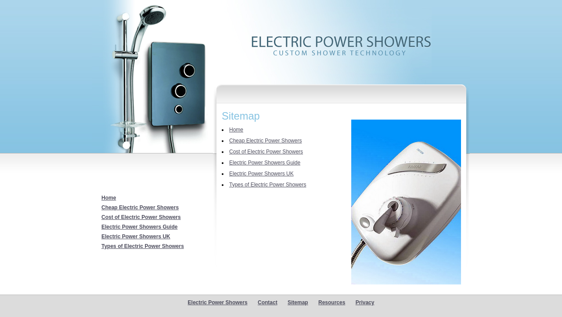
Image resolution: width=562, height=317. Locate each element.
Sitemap (298, 302)
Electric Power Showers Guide (139, 227)
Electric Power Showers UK (135, 236)
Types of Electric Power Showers (142, 246)
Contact (267, 302)
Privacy (365, 302)
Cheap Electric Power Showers (140, 207)
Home (108, 198)
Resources (331, 302)
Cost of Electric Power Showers (141, 217)
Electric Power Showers (218, 302)
